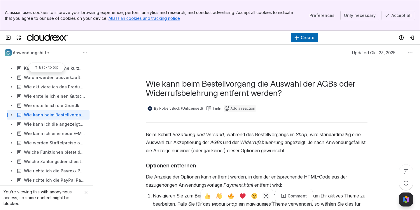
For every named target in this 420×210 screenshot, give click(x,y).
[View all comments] (406, 171)
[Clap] (219, 196)
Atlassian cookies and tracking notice (144, 18)
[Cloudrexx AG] (47, 37)
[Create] (304, 37)
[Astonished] (254, 196)
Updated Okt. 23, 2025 (374, 52)
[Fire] (231, 196)
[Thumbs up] (207, 196)
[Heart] (242, 196)
